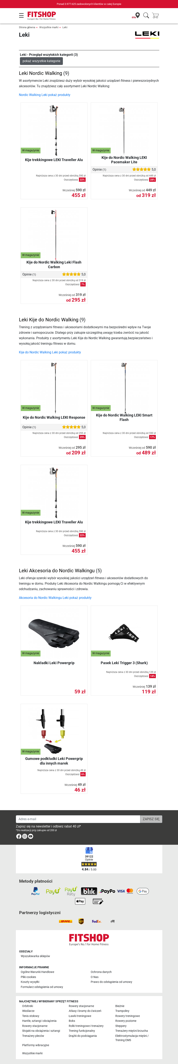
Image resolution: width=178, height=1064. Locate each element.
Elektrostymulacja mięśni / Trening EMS (132, 1038)
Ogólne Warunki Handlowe (37, 972)
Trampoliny (122, 1011)
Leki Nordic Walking (40, 73)
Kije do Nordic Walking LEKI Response (54, 417)
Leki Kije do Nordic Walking (48, 320)
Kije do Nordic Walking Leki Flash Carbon (53, 264)
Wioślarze (28, 1011)
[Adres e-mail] (78, 819)
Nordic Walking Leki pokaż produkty (44, 95)
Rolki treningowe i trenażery (86, 1026)
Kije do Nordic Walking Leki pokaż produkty (50, 352)
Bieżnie (119, 1006)
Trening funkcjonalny (82, 1031)
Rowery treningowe (127, 1016)
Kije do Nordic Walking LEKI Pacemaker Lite (124, 159)
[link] (18, 837)
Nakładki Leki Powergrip (54, 663)
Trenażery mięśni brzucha (131, 1031)
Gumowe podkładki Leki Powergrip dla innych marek (54, 760)
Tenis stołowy (30, 1016)
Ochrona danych (101, 972)
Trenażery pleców (33, 1036)
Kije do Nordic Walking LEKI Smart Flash (124, 417)
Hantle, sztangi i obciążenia (39, 1021)
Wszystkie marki (48, 27)
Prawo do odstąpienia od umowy (111, 982)
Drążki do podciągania (83, 1036)
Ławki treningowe (80, 1016)
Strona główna (27, 27)
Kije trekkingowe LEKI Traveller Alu (54, 160)
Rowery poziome (125, 1021)
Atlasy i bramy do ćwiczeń (85, 1011)
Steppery (121, 1026)
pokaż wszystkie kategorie (41, 61)
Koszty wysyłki (30, 982)
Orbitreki (27, 1006)
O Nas (94, 977)
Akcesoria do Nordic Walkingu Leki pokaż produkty (55, 598)
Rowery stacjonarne (81, 1006)
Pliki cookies (28, 977)
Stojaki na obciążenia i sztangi (41, 1031)
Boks (72, 1021)
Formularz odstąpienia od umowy (42, 987)
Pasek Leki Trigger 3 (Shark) (124, 663)
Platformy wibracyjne (35, 1045)
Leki (64, 27)
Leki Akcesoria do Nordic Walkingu (57, 570)
